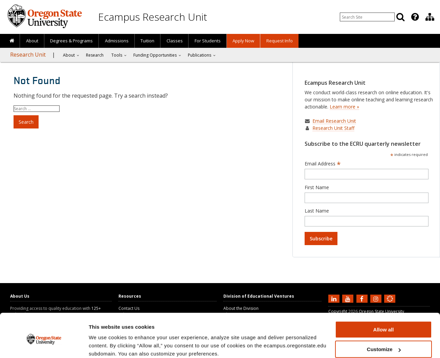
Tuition (147, 41)
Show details (104, 344)
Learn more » (344, 106)
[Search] (400, 16)
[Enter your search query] (367, 17)
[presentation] (414, 16)
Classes (175, 41)
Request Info (279, 41)
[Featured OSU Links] (415, 16)
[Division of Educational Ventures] (430, 16)
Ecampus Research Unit (152, 17)
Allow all (383, 301)
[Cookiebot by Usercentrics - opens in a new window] (43, 345)
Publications (199, 55)
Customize (384, 321)
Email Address (323, 164)
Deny (383, 341)
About (32, 41)
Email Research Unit (334, 121)
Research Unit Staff (333, 128)
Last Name (317, 210)
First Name (317, 187)
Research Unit (28, 54)
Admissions (117, 41)
